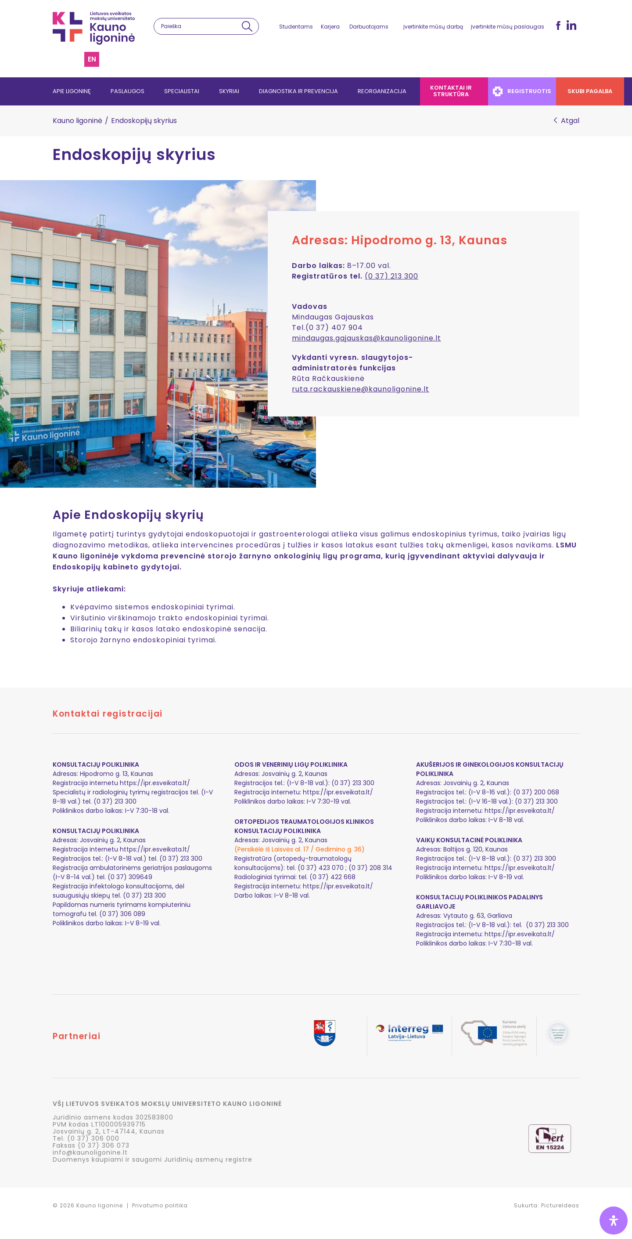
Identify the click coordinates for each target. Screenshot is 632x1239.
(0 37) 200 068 (536, 792)
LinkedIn (571, 25)
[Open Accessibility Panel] (614, 1220)
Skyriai (229, 91)
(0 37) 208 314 (370, 867)
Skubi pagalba (590, 91)
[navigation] (316, 91)
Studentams (296, 26)
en (92, 59)
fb (558, 25)
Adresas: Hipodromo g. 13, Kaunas (399, 240)
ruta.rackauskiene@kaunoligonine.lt (360, 389)
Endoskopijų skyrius (134, 154)
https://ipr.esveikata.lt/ (155, 783)
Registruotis (522, 91)
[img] (613, 1220)
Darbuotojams (368, 26)
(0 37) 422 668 (332, 877)
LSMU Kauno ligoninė (94, 28)
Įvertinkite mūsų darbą (433, 26)
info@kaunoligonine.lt (90, 1152)
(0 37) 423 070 (321, 867)
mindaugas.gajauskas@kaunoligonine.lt (366, 338)
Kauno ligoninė (77, 121)
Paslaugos (127, 91)
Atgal (570, 120)
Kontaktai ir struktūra (451, 90)
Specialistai (181, 91)
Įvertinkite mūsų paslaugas (507, 26)
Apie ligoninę (72, 91)
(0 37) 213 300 (391, 276)
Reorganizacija (382, 91)
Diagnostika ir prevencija (298, 91)
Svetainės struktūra (73, 59)
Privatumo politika (160, 1205)
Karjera (330, 26)
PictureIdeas (560, 1205)
